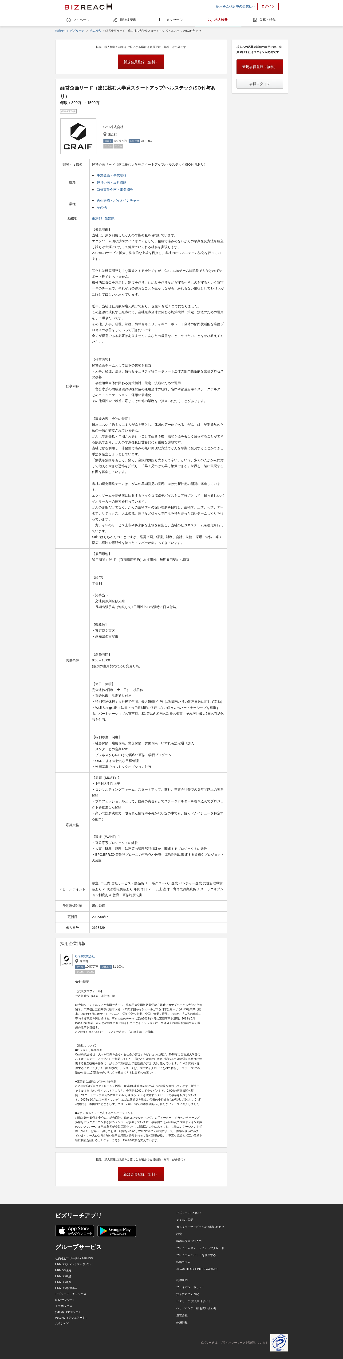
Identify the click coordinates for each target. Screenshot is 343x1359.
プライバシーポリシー (190, 1287)
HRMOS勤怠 (63, 1276)
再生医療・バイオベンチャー (118, 200)
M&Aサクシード (65, 1299)
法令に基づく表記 (187, 1294)
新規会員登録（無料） (141, 62)
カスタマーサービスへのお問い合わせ (200, 1227)
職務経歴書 (128, 20)
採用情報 (182, 1322)
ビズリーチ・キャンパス (70, 1294)
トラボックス (63, 1306)
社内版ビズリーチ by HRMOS (74, 1258)
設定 (179, 1234)
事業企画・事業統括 (111, 175)
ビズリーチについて (189, 1213)
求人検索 (221, 20)
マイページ (81, 20)
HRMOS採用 (63, 1270)
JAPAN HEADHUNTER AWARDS (197, 1269)
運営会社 (182, 1315)
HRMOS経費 (63, 1282)
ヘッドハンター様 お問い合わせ (196, 1308)
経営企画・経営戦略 (111, 182)
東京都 (97, 218)
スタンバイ (62, 1323)
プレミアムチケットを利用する (196, 1255)
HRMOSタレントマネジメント (74, 1264)
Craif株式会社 (85, 956)
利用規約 (182, 1280)
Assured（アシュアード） (71, 1317)
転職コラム (183, 1262)
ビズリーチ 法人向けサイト (193, 1301)
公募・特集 (267, 20)
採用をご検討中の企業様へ (236, 6)
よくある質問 (184, 1220)
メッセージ (174, 20)
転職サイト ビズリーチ (69, 30)
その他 (102, 207)
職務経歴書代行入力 (189, 1241)
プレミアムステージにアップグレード (200, 1248)
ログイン (268, 6)
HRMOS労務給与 (66, 1288)
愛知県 (110, 218)
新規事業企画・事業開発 (115, 189)
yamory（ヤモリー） (68, 1311)
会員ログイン (259, 84)
